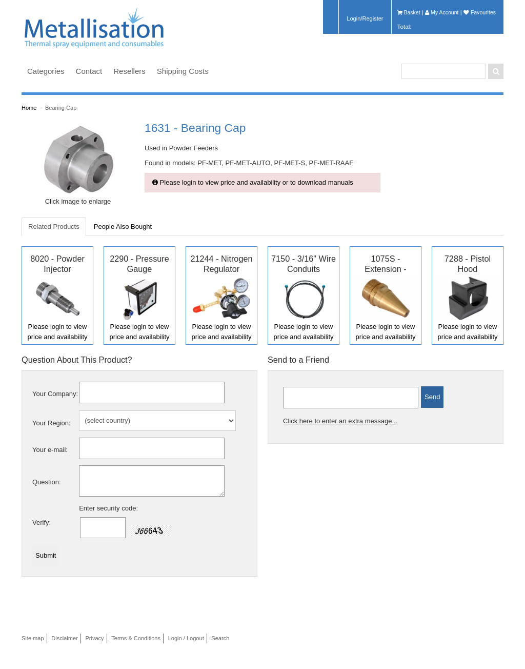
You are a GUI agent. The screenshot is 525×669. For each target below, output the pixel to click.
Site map (33, 638)
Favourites (479, 12)
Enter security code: (108, 508)
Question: (46, 482)
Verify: (41, 522)
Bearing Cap (60, 108)
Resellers (129, 71)
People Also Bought (123, 226)
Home (29, 108)
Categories (46, 71)
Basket (408, 12)
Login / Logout (186, 638)
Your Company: (55, 394)
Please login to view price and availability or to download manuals (252, 182)
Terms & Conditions (135, 638)
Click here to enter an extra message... (340, 421)
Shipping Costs (183, 71)
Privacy (94, 638)
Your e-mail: (50, 450)
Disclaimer (64, 638)
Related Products (53, 226)
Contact (89, 71)
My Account (441, 12)
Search (220, 638)
